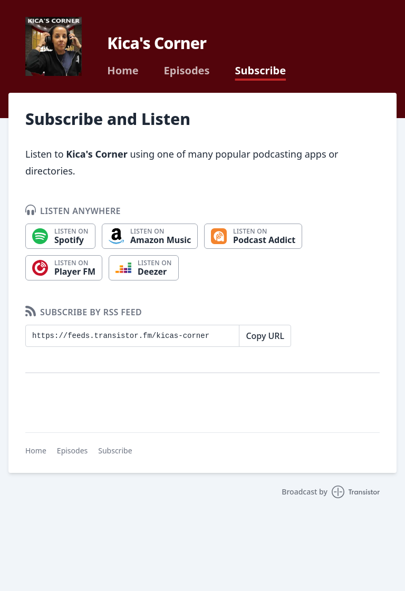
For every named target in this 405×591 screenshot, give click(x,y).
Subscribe (260, 70)
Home (122, 70)
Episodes (187, 70)
